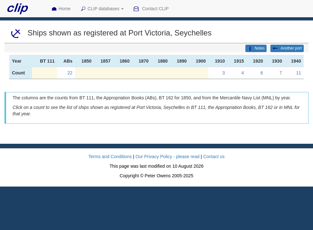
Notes (256, 48)
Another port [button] (287, 48)
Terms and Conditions (110, 156)
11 (298, 72)
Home (60, 9)
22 (69, 72)
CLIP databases (102, 9)
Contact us (214, 156)
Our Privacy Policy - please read (168, 156)
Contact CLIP (151, 9)
